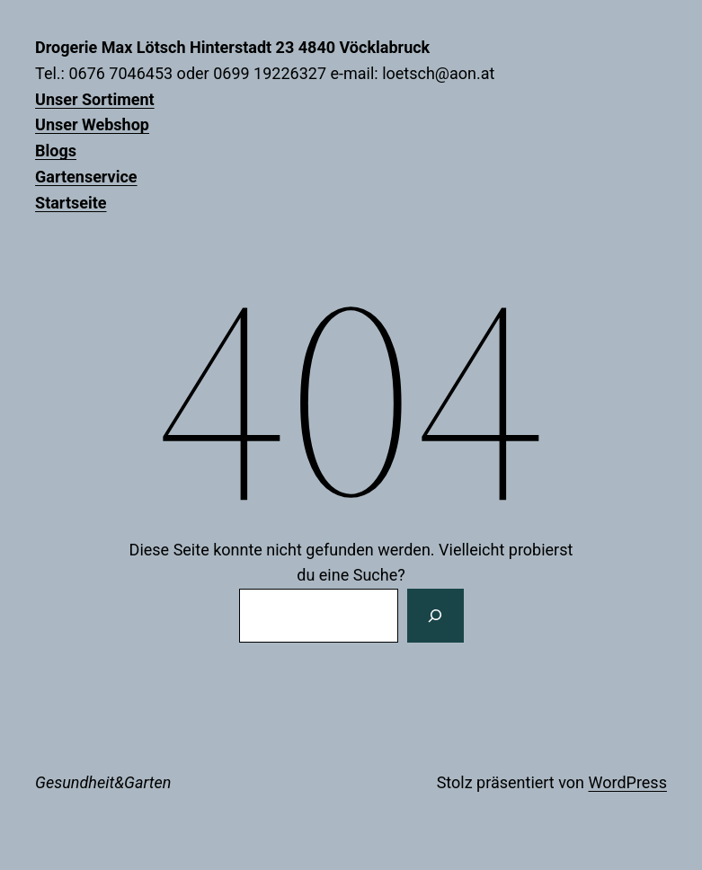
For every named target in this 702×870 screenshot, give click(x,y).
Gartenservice (86, 176)
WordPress (627, 782)
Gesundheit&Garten (103, 782)
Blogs (55, 150)
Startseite (70, 202)
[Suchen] (435, 616)
